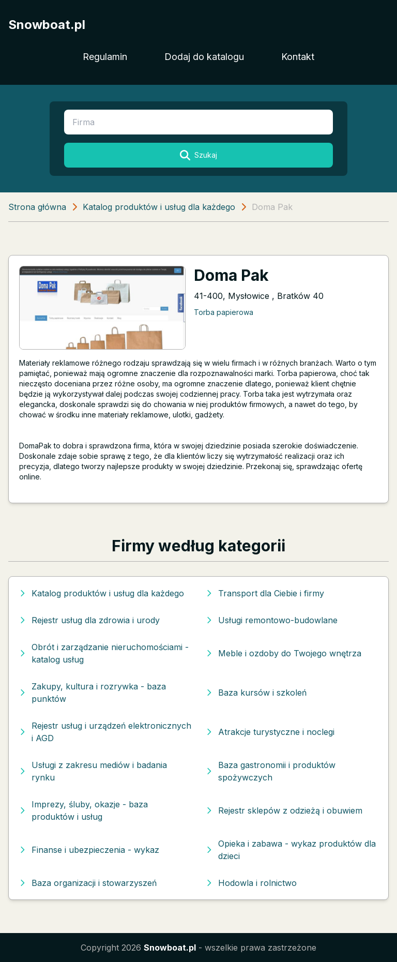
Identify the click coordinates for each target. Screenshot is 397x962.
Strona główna (37, 207)
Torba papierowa (223, 312)
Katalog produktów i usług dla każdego (159, 207)
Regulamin (105, 56)
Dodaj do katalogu (204, 56)
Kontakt (297, 56)
